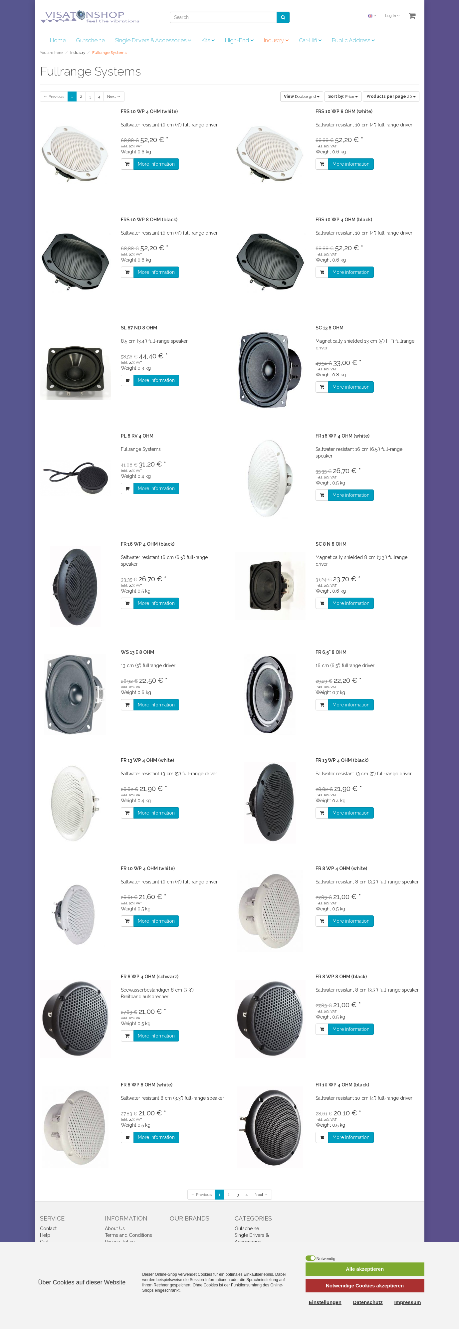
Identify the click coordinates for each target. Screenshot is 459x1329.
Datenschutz (368, 1302)
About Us (115, 1228)
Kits (208, 40)
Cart (44, 1241)
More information (156, 164)
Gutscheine (90, 40)
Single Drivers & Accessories (153, 40)
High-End (239, 40)
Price (343, 96)
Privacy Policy (120, 1241)
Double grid (302, 96)
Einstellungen (325, 1302)
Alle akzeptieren (365, 1269)
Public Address (353, 40)
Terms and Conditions (128, 1235)
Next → (114, 96)
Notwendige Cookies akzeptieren (365, 1285)
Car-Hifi (310, 40)
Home (58, 40)
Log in (392, 16)
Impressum (407, 1302)
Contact (48, 1228)
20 (391, 96)
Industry (276, 40)
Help (45, 1235)
